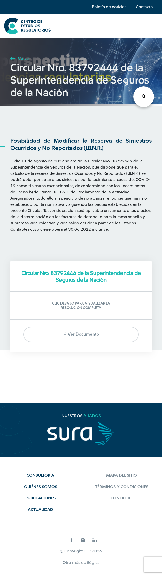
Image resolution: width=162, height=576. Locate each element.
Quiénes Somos (40, 487)
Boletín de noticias (109, 7)
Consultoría (40, 475)
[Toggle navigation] (150, 26)
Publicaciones (40, 498)
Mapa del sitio (121, 475)
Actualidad (40, 509)
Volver (20, 59)
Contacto (144, 7)
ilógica (93, 562)
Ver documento (81, 334)
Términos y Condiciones (121, 487)
